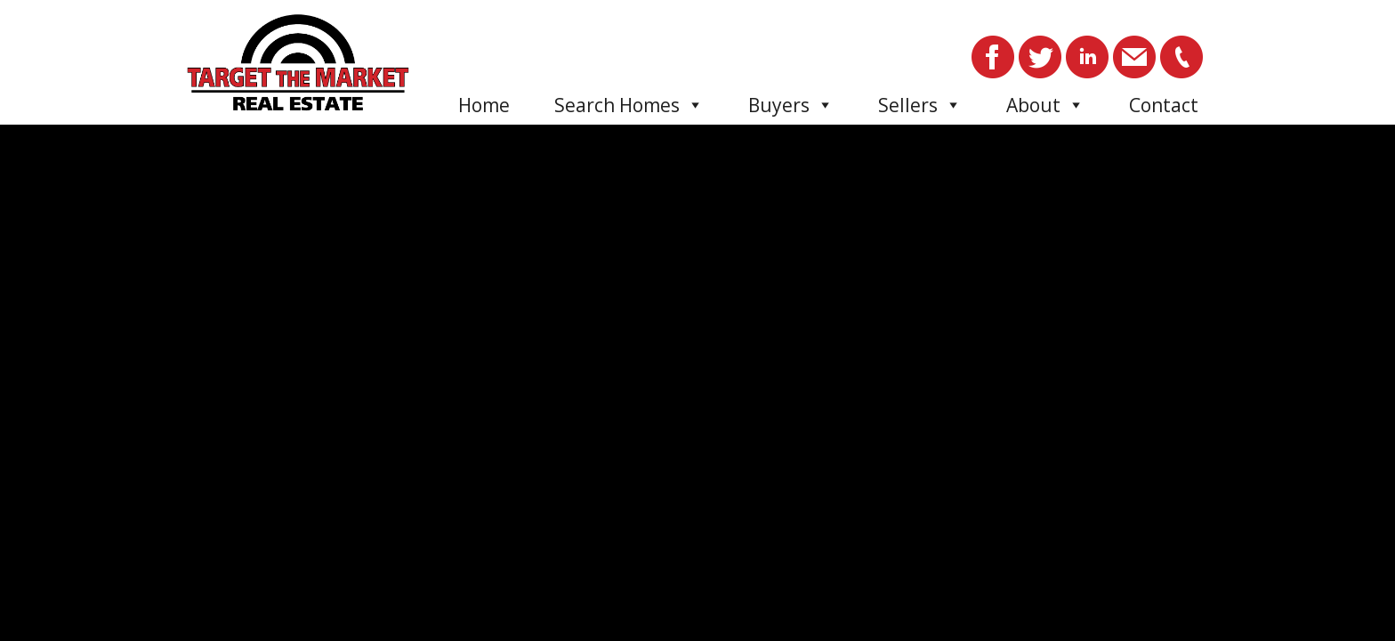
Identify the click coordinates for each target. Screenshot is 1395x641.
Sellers (920, 105)
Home (484, 105)
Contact (1163, 105)
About (1045, 105)
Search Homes (629, 105)
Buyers (791, 105)
